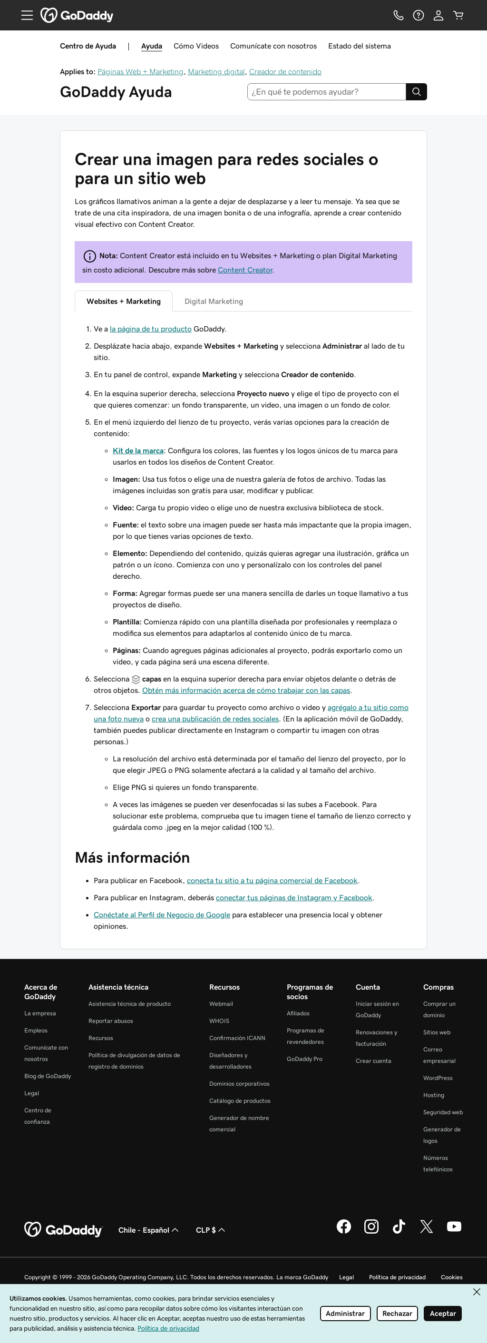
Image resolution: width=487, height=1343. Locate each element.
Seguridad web (443, 1112)
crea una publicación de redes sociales (215, 718)
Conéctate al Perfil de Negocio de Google (162, 914)
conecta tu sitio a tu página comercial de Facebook (272, 880)
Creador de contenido (285, 71)
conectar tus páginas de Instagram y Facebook (294, 897)
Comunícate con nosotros (273, 45)
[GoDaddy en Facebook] (343, 1232)
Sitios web (436, 1032)
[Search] (416, 91)
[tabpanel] (243, 351)
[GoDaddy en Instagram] (371, 1232)
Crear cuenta (373, 1061)
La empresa (40, 1013)
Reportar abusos (110, 1021)
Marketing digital (216, 71)
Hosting (433, 1095)
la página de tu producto (151, 328)
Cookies (452, 1277)
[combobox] (327, 92)
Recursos (100, 1038)
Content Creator (245, 269)
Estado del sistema (359, 45)
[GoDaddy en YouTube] (454, 1232)
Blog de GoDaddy (47, 1076)
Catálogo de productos (240, 1101)
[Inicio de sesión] (438, 15)
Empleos (36, 1030)
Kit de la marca (138, 450)
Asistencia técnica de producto (129, 1004)
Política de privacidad (397, 1277)
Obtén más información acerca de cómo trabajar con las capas (246, 690)
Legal (31, 1093)
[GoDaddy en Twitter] (426, 1232)
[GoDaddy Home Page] (63, 1230)
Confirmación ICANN (237, 1038)
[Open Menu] (23, 15)
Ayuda (151, 45)
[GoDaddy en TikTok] (399, 1232)
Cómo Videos (196, 45)
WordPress (438, 1078)
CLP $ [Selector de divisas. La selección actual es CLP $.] (211, 1230)
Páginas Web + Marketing (140, 71)
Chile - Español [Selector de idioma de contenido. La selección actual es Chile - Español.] (149, 1230)
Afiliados (298, 1013)
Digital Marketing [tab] (214, 301)
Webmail (221, 1004)
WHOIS (219, 1021)
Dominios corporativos (239, 1083)
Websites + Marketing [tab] (124, 301)
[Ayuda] (418, 15)
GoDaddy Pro (304, 1059)
